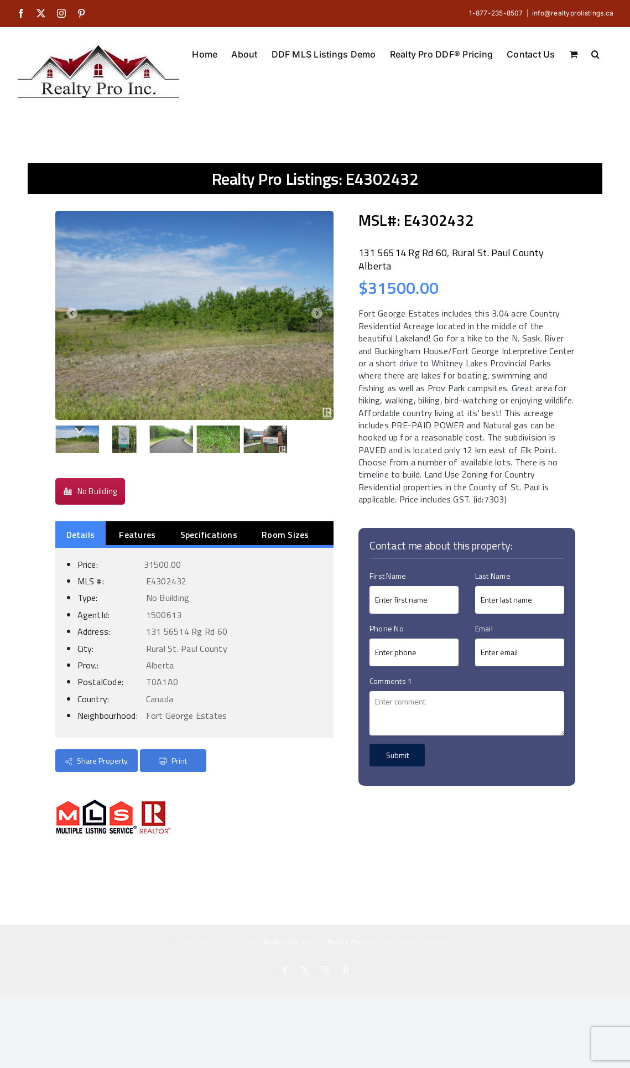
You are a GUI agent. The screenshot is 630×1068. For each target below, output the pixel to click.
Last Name (493, 576)
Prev (70, 315)
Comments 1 (390, 681)
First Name (387, 576)
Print (173, 760)
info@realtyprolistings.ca (572, 13)
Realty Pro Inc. (288, 941)
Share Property (96, 760)
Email (484, 628)
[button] (595, 53)
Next (319, 315)
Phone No (386, 628)
